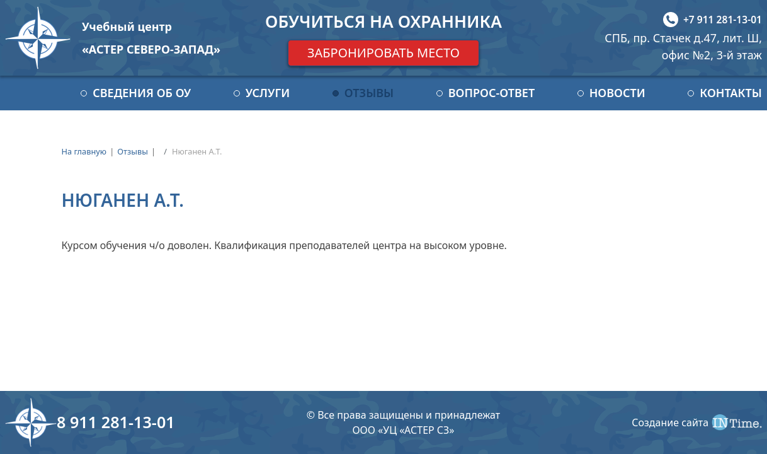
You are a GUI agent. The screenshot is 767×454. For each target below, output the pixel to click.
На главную (83, 151)
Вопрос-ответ (491, 92)
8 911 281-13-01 (116, 422)
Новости (617, 92)
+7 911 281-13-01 (722, 19)
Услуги (268, 92)
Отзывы (369, 92)
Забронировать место (383, 52)
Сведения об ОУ (142, 92)
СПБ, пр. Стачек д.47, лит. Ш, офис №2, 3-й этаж (683, 46)
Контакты (731, 92)
